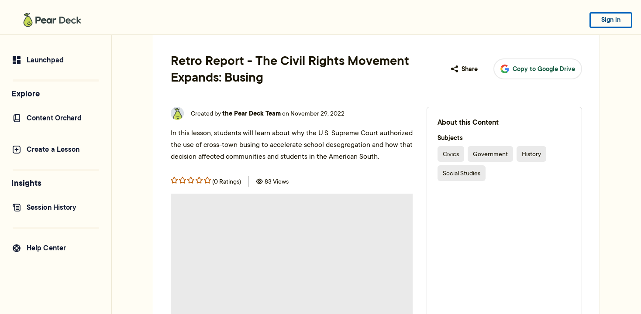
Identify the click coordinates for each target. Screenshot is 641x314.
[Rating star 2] (190, 180)
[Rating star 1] (182, 180)
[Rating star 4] (207, 180)
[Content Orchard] (55, 118)
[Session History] (55, 207)
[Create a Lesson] (55, 149)
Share (464, 69)
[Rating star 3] (199, 180)
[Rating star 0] (174, 180)
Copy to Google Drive (537, 69)
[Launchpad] (55, 60)
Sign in (610, 19)
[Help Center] (55, 248)
